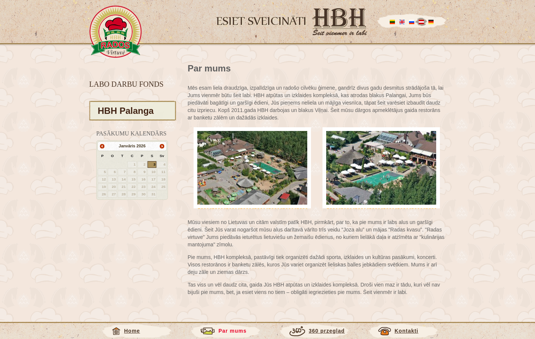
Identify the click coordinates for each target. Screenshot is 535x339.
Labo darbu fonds (126, 84)
